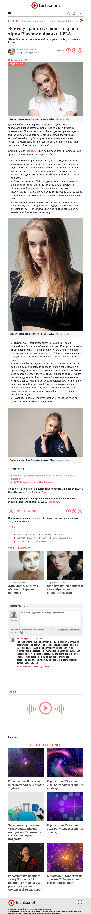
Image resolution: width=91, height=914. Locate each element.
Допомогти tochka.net (34, 21)
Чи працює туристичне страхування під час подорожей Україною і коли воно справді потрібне (24, 832)
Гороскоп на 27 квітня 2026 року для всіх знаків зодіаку (65, 828)
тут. (46, 492)
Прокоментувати (23, 667)
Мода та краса (16, 64)
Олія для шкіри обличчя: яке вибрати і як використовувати (65, 589)
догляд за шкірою (62, 538)
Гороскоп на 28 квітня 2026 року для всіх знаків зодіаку (65, 784)
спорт (32, 534)
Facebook (35, 518)
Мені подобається (41, 667)
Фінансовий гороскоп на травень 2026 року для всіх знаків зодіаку (64, 879)
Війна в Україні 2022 (60, 21)
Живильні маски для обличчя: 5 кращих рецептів (23, 589)
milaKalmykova (24, 638)
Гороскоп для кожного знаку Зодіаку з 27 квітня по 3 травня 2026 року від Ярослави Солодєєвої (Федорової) (25, 882)
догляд (21, 541)
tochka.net (32, 151)
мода (20, 534)
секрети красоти (26, 538)
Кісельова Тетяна (26, 50)
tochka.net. (54, 502)
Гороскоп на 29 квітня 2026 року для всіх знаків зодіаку (26, 784)
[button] (74, 13)
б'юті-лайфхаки (39, 541)
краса (60, 534)
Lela (43, 538)
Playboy (46, 534)
